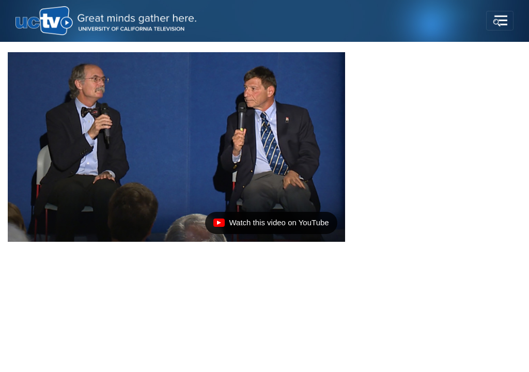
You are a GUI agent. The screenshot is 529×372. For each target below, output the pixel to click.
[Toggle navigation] (500, 20)
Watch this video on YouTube (271, 225)
